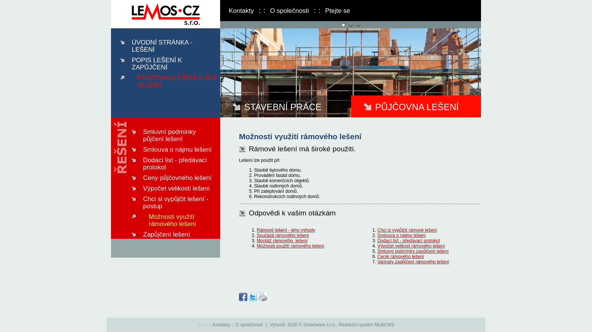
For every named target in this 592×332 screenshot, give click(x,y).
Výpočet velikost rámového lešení (411, 246)
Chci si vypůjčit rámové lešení (407, 230)
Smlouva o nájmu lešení (402, 235)
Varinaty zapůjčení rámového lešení (413, 261)
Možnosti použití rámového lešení (290, 246)
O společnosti (289, 10)
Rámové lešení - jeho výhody (286, 230)
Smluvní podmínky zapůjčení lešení (413, 251)
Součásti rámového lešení (283, 235)
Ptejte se (337, 10)
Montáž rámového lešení (282, 240)
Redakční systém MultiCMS (366, 324)
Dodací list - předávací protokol (409, 240)
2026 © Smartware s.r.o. (311, 324)
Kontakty (241, 10)
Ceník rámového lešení (401, 256)
